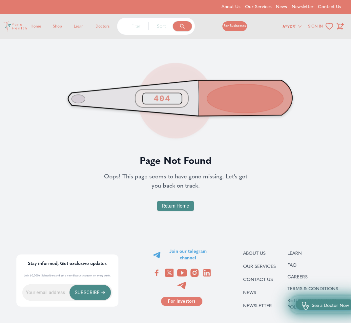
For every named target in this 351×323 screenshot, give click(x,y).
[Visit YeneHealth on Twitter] (169, 273)
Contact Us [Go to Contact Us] (329, 7)
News (257, 292)
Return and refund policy (315, 303)
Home (36, 26)
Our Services (259, 266)
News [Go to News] (281, 7)
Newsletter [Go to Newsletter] (303, 7)
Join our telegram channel (188, 255)
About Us (259, 253)
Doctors (102, 26)
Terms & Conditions (315, 289)
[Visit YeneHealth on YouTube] (182, 273)
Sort (161, 26)
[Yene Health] (46, 26)
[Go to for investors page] (181, 301)
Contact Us (259, 279)
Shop (57, 26)
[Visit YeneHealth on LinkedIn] (207, 273)
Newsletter (259, 306)
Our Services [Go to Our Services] (258, 7)
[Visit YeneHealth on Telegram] (182, 285)
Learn (79, 26)
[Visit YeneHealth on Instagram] (194, 273)
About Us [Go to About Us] (230, 7)
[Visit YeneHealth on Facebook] (157, 273)
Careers (305, 277)
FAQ (300, 265)
